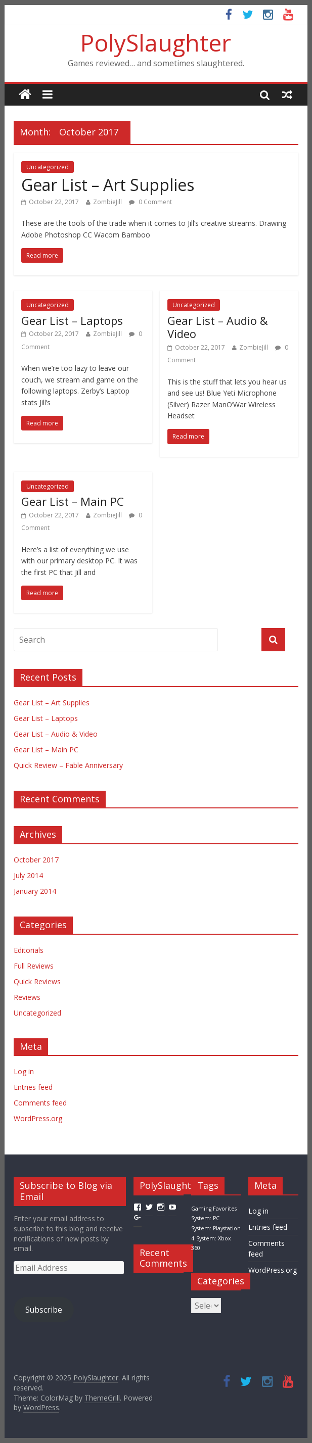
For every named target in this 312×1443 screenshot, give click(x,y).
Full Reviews (34, 966)
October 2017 (36, 859)
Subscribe (43, 1309)
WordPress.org (38, 1118)
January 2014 (35, 891)
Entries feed (33, 1087)
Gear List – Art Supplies (107, 185)
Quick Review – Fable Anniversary (68, 765)
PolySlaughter (155, 42)
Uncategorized (47, 167)
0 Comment (150, 202)
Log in (24, 1071)
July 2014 (28, 875)
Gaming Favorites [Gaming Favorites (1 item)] (214, 1208)
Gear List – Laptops (72, 320)
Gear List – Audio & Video (217, 327)
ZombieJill (107, 202)
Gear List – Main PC (72, 501)
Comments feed (40, 1103)
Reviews (27, 997)
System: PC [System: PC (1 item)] (205, 1218)
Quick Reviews (37, 981)
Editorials (28, 950)
